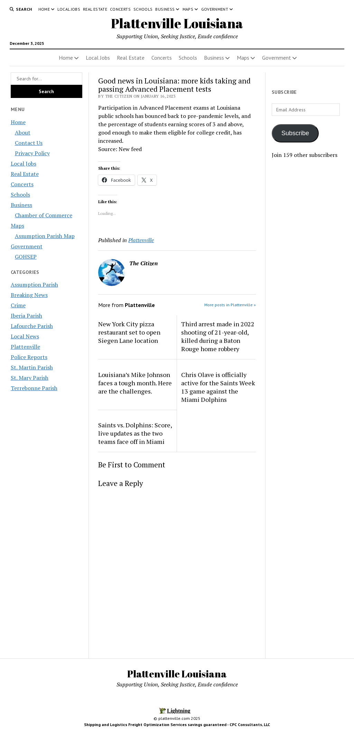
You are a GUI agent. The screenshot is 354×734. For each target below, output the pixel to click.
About (22, 132)
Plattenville (25, 346)
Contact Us (29, 143)
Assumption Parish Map (45, 236)
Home (44, 9)
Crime (18, 305)
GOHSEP (26, 256)
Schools (143, 9)
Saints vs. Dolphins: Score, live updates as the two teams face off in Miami (135, 433)
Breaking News (29, 295)
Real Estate (95, 9)
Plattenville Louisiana (177, 23)
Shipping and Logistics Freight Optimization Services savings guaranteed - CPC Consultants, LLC (177, 724)
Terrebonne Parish (34, 388)
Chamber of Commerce (43, 215)
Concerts (120, 9)
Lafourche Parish (32, 326)
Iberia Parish (26, 315)
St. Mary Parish (29, 377)
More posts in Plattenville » (230, 304)
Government (215, 9)
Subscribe (295, 133)
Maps (188, 9)
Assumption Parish (34, 284)
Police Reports (29, 357)
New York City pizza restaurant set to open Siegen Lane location (129, 332)
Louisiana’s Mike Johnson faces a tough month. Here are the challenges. (135, 382)
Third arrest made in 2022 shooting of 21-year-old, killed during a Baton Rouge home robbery (217, 336)
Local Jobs (68, 9)
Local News (25, 336)
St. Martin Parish (32, 367)
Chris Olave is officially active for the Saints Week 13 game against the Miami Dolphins (218, 387)
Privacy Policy (32, 153)
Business (165, 9)
